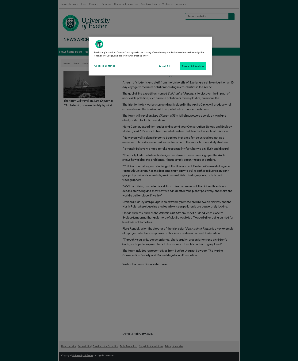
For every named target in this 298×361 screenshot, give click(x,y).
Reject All (164, 66)
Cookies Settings (104, 65)
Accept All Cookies (193, 66)
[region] (150, 56)
